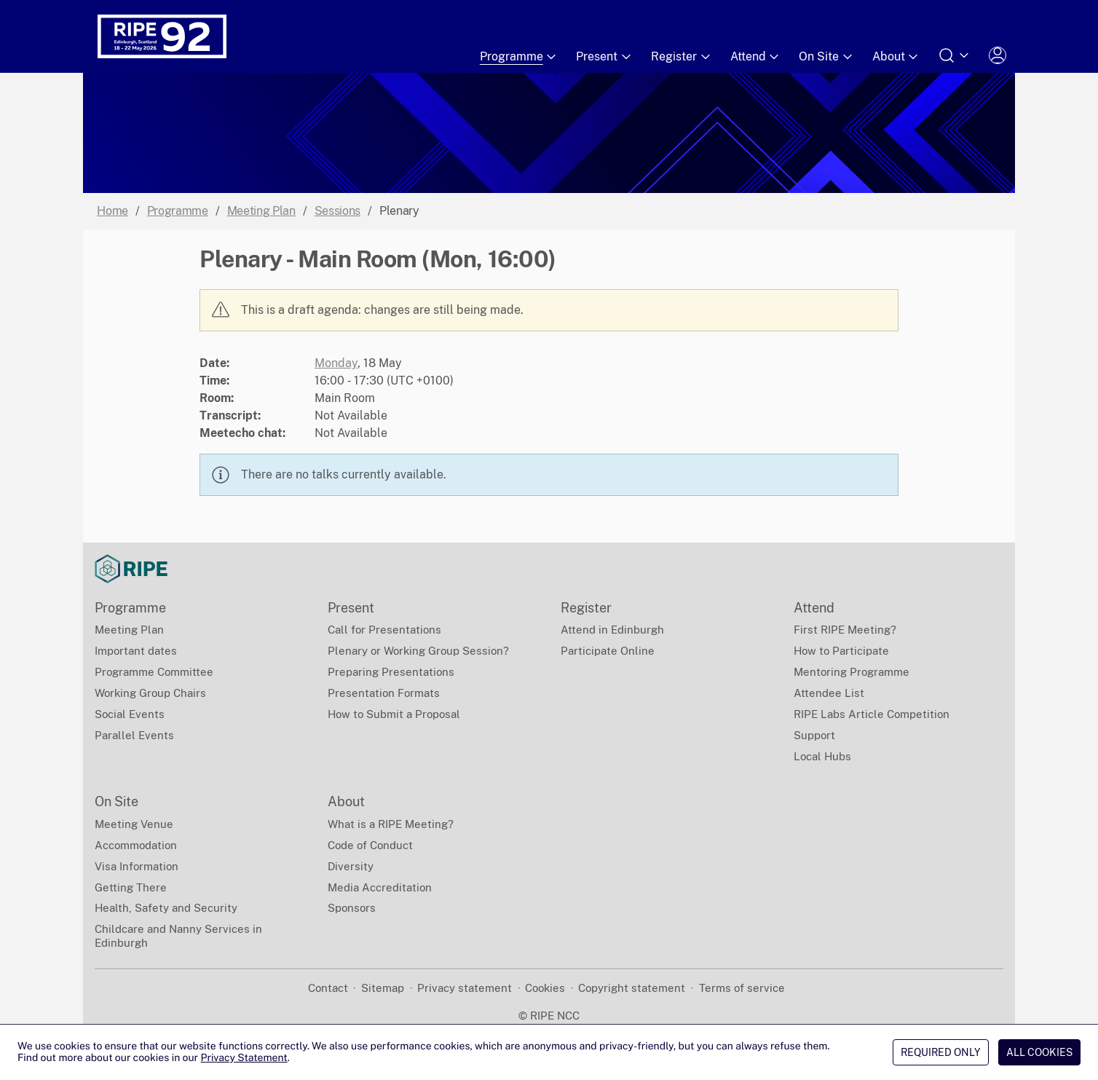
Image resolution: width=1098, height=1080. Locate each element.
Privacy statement (464, 988)
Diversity (351, 866)
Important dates (136, 651)
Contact (328, 988)
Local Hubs (822, 756)
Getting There (131, 887)
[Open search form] (954, 55)
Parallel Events (134, 735)
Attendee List (829, 693)
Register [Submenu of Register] (682, 57)
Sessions (337, 211)
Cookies (545, 988)
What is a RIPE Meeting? (391, 824)
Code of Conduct (370, 845)
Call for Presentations (384, 629)
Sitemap (382, 988)
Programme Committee (154, 672)
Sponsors (352, 908)
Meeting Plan (261, 211)
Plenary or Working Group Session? (418, 651)
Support (814, 735)
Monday (336, 363)
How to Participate (841, 651)
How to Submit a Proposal (394, 714)
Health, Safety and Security (166, 908)
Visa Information (136, 866)
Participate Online (608, 651)
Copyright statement (631, 988)
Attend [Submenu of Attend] (756, 57)
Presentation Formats (384, 693)
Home (112, 211)
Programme (177, 211)
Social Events (130, 714)
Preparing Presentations (391, 672)
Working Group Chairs (150, 693)
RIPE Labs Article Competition (871, 714)
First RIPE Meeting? (845, 629)
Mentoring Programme (851, 672)
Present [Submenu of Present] (604, 57)
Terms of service (742, 988)
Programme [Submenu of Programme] (519, 57)
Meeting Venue (134, 824)
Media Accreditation (380, 887)
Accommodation (136, 845)
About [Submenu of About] (896, 57)
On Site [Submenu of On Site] (827, 57)
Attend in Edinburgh (612, 629)
